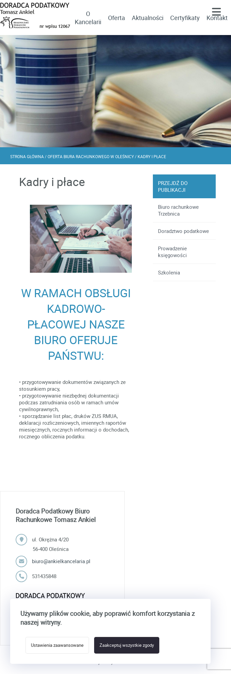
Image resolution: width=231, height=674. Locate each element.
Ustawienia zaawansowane (57, 645)
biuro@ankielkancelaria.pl (61, 561)
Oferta (116, 18)
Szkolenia (169, 272)
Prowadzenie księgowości (172, 251)
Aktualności (147, 18)
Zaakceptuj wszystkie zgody (126, 645)
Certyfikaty (185, 18)
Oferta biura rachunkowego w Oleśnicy (91, 156)
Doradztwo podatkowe (183, 231)
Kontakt (217, 18)
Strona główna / (29, 156)
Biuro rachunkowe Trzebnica (178, 210)
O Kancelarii (88, 18)
